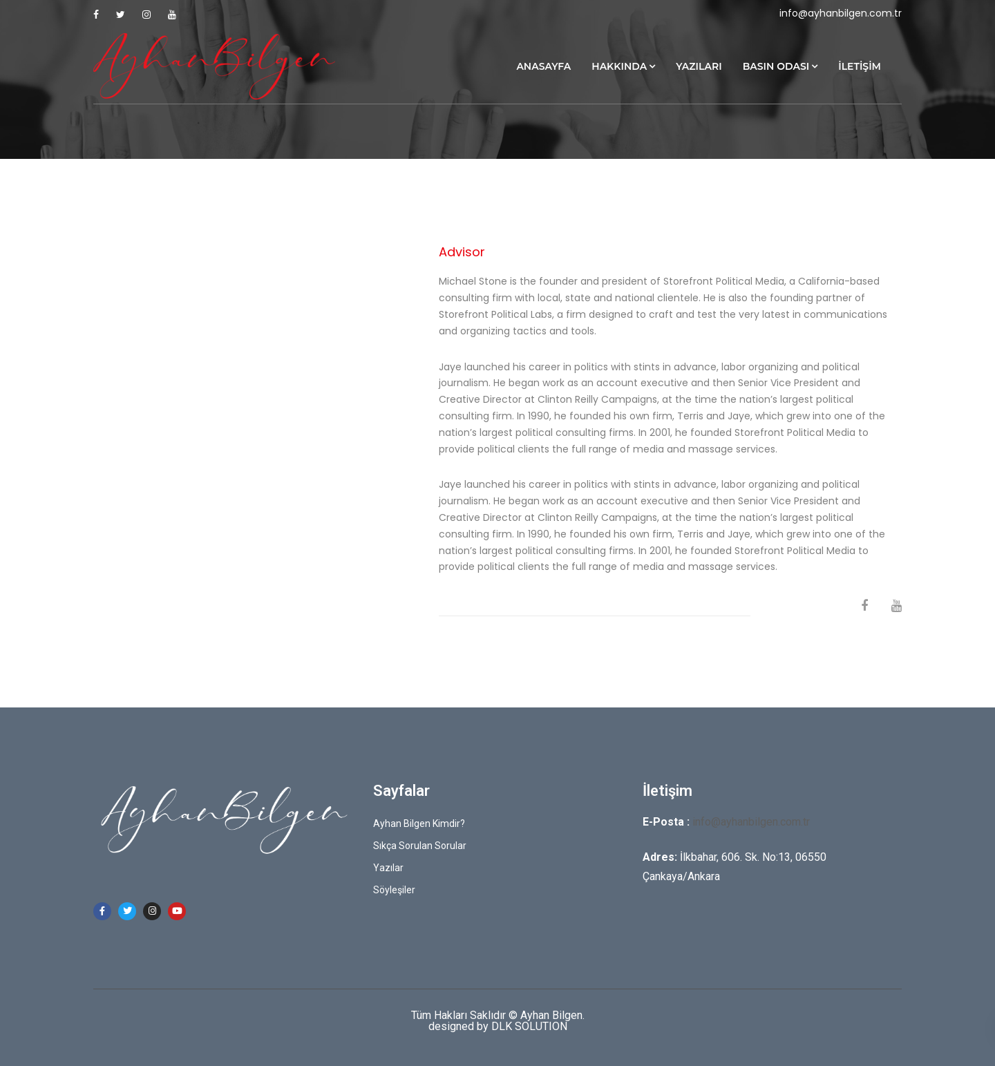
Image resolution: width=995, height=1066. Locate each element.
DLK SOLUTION (529, 1026)
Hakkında (619, 66)
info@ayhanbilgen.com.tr (840, 13)
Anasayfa (543, 66)
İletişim (859, 66)
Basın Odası (776, 66)
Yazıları (698, 66)
